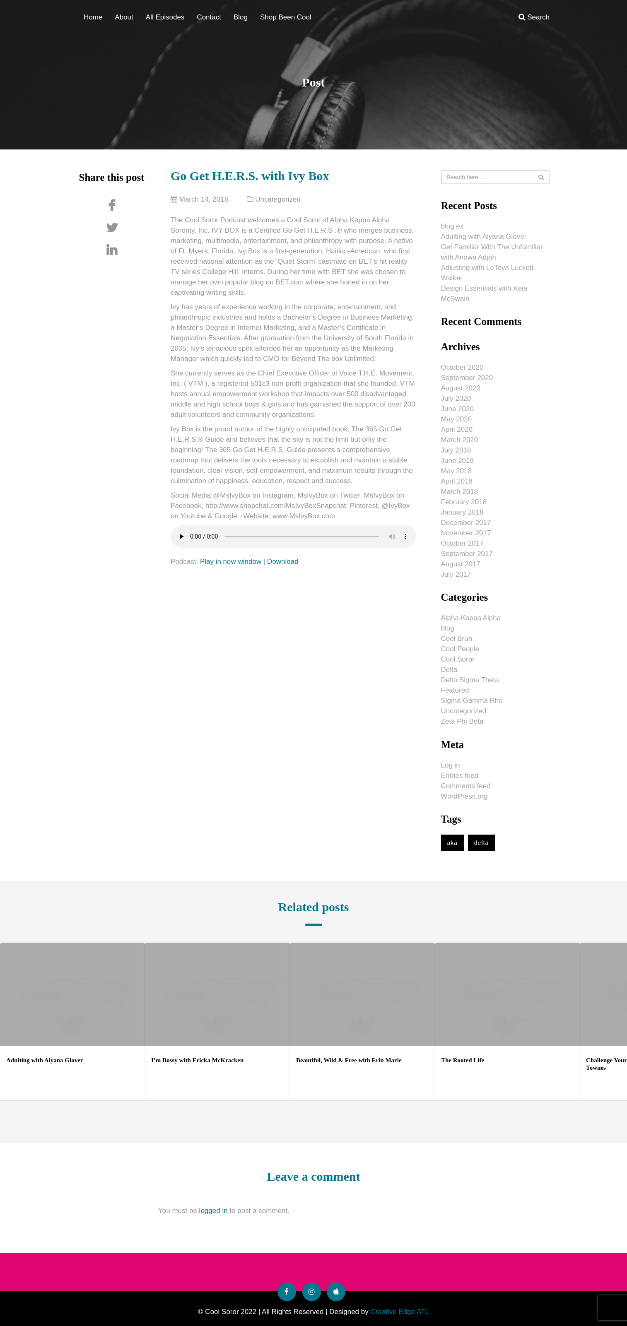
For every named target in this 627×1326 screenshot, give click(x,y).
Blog (241, 17)
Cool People (460, 649)
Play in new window (230, 562)
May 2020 (456, 419)
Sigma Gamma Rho (472, 701)
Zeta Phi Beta (462, 721)
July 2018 (456, 450)
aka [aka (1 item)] (452, 843)
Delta (449, 670)
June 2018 (457, 460)
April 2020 (457, 429)
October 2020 (462, 367)
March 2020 (459, 440)
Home (93, 17)
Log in (450, 765)
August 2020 (460, 388)
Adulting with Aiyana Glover (484, 237)
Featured (455, 690)
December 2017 (466, 523)
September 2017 (467, 554)
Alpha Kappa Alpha (471, 618)
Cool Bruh (457, 639)
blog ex (452, 226)
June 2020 (457, 409)
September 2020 (467, 378)
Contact (209, 17)
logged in (213, 1211)
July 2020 (456, 398)
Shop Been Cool (285, 17)
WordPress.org (464, 796)
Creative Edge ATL (399, 1312)
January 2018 (462, 512)
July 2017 (456, 574)
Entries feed (460, 776)
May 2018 (456, 471)
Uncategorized (278, 199)
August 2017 (460, 564)
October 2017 (462, 543)
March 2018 (459, 492)
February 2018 (464, 502)
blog (447, 628)
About (124, 17)
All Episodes (165, 17)
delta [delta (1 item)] (481, 843)
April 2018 (457, 481)
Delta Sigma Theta (470, 680)
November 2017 (466, 533)
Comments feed (466, 786)
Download (283, 562)
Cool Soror (458, 659)
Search (534, 17)
